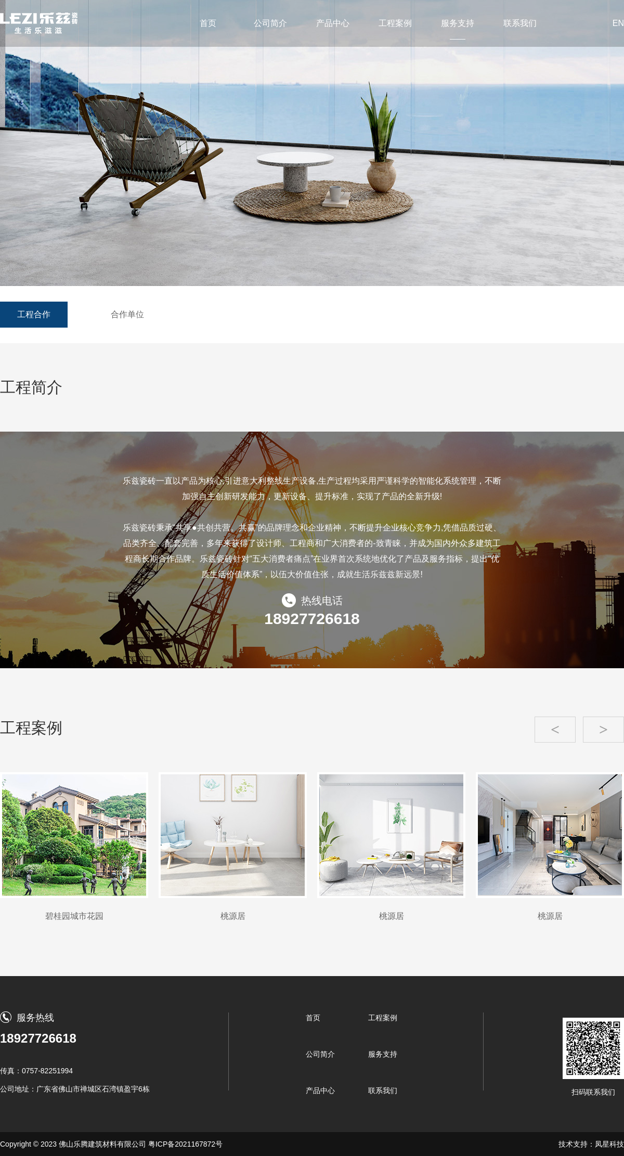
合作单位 (127, 314)
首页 (208, 23)
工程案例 (395, 23)
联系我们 (520, 23)
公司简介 (270, 23)
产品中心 (332, 23)
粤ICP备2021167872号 (185, 1144)
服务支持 (457, 23)
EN (618, 23)
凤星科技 (609, 1144)
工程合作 (33, 314)
